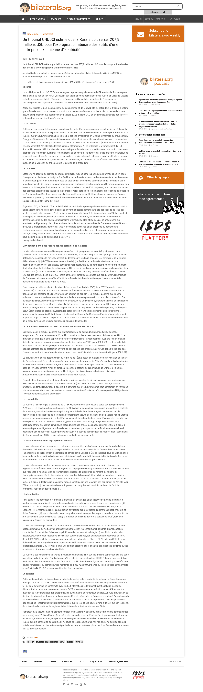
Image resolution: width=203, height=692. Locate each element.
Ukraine (79, 642)
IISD (36, 637)
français (160, 19)
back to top (174, 661)
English (138, 19)
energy (30, 642)
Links (81, 661)
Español (149, 19)
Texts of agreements (78, 19)
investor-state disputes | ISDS (50, 642)
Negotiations (37, 19)
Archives (38, 661)
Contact (52, 661)
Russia (70, 642)
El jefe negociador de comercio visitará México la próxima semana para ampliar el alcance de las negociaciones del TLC (158, 123)
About (99, 19)
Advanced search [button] (157, 12)
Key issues (55, 19)
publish (175, 19)
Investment (47, 34)
